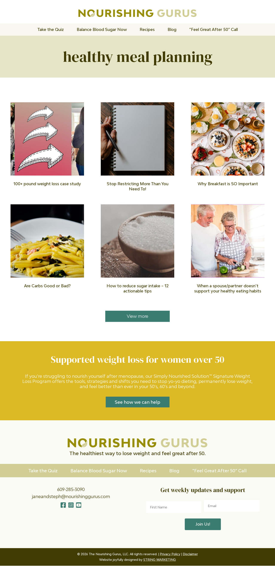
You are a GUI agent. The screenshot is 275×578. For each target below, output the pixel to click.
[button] (63, 515)
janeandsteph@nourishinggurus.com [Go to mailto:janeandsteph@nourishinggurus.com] (71, 506)
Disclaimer (190, 566)
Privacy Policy (170, 566)
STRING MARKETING (159, 572)
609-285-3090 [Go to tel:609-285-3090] (71, 499)
